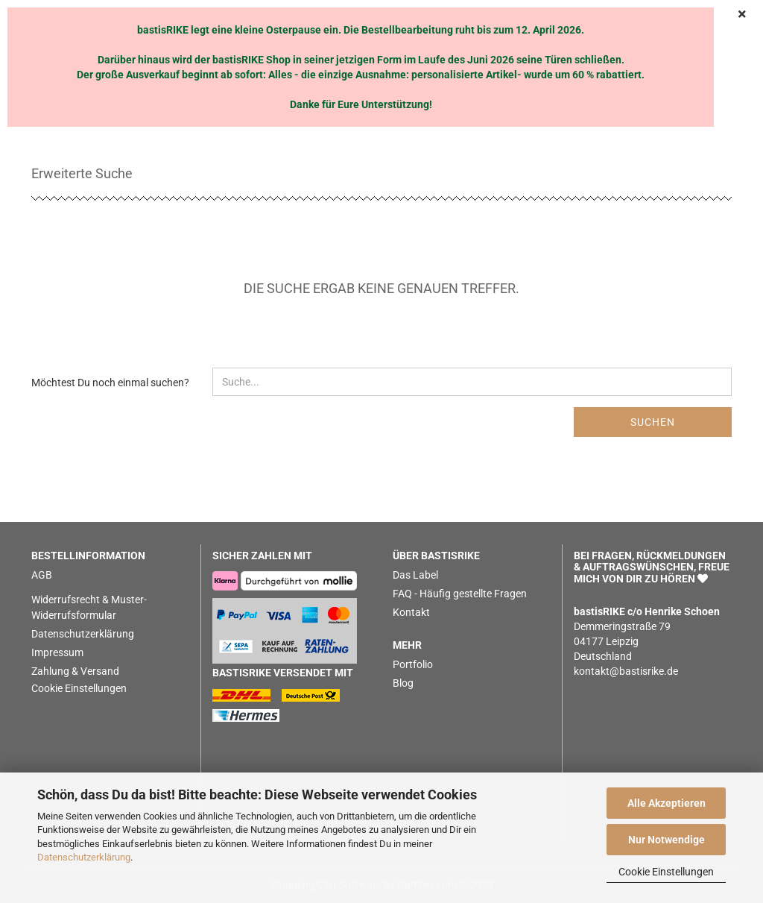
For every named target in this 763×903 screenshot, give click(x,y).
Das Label (415, 575)
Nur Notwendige (666, 840)
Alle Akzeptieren (666, 803)
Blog (403, 683)
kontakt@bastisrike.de (626, 671)
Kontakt (411, 612)
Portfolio (413, 664)
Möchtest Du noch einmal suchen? (110, 382)
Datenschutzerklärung (83, 857)
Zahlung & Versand (75, 671)
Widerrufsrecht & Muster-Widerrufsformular (89, 607)
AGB (41, 575)
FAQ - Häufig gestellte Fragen (460, 594)
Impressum (57, 652)
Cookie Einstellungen (666, 872)
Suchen (652, 422)
